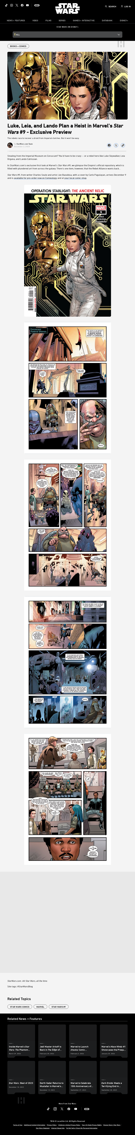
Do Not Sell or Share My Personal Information (81, 1128)
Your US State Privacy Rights (92, 1125)
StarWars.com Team (24, 144)
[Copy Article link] (123, 145)
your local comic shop (75, 178)
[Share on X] (116, 145)
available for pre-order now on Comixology (35, 178)
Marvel (40, 1007)
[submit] (106, 6)
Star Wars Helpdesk (43, 1128)
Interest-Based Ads (58, 1128)
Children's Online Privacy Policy (69, 1125)
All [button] (18, 34)
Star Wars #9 (59, 1007)
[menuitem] (35, 21)
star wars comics (19, 1007)
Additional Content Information (34, 1125)
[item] (16, 21)
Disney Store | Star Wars (111, 1125)
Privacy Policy (52, 1125)
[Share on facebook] (109, 145)
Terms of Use (17, 1125)
